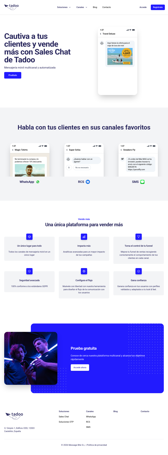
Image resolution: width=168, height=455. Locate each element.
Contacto (106, 7)
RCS (88, 422)
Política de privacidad (97, 445)
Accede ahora (80, 367)
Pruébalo (13, 75)
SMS (88, 427)
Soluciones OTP (66, 422)
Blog (95, 7)
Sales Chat (64, 416)
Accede (143, 7)
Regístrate (158, 7)
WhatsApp (91, 416)
